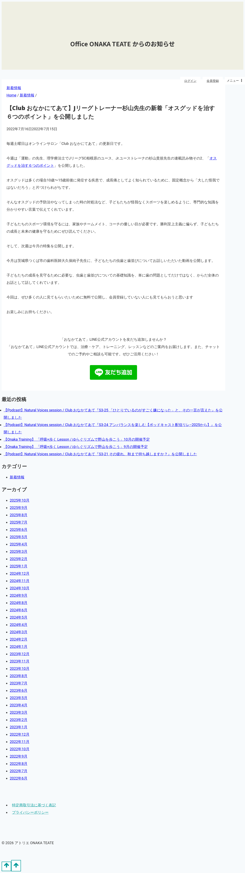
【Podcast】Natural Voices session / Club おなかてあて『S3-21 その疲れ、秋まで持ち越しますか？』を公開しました (100, 454)
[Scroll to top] (6, 866)
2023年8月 (18, 676)
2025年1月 (18, 566)
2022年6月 (18, 778)
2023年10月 (19, 668)
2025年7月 (18, 522)
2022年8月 (18, 763)
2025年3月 (18, 551)
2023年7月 (18, 683)
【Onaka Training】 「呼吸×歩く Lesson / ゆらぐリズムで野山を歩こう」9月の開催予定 (76, 447)
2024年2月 (18, 639)
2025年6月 (18, 529)
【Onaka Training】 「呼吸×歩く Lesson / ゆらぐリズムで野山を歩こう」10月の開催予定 (77, 439)
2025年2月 (18, 559)
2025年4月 (18, 544)
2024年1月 (18, 646)
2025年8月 (18, 515)
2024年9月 (18, 595)
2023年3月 (18, 712)
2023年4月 (18, 705)
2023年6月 (18, 690)
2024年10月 (19, 588)
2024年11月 (19, 581)
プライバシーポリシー (30, 812)
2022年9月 (18, 756)
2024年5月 (18, 617)
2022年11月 (19, 742)
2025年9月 (18, 507)
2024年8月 (18, 603)
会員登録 (213, 81)
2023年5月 (18, 698)
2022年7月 (18, 771)
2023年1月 (18, 727)
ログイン (190, 81)
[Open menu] (235, 81)
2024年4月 (18, 624)
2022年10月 (19, 749)
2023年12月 (19, 654)
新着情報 (17, 477)
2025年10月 (19, 500)
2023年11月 (19, 661)
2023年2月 (18, 720)
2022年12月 (19, 734)
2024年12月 (19, 573)
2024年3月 (18, 632)
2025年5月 (18, 537)
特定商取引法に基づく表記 (34, 805)
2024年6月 (18, 610)
